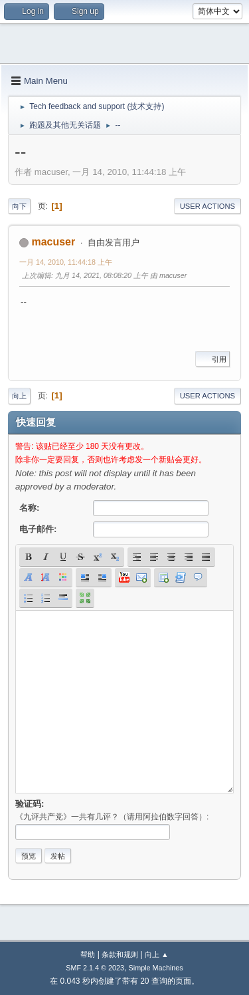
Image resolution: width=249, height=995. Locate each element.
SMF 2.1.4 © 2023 (95, 968)
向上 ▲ (157, 954)
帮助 (87, 954)
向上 (19, 396)
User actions (207, 206)
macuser (53, 241)
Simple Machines (156, 968)
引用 (212, 359)
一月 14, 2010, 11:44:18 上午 (65, 262)
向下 (19, 206)
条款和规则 (120, 954)
